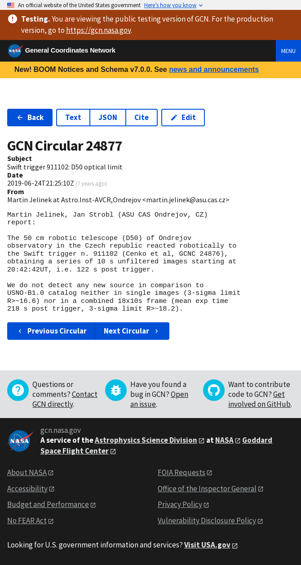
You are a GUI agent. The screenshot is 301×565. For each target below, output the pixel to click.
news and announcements (214, 69)
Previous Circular (51, 331)
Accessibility (27, 489)
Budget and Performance (48, 504)
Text (73, 117)
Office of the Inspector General (207, 489)
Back (30, 117)
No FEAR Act (27, 520)
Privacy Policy (180, 504)
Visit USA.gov (207, 545)
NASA (224, 440)
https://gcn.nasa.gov (98, 30)
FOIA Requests (181, 472)
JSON (107, 117)
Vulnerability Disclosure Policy (207, 520)
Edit (183, 117)
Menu (288, 51)
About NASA (27, 472)
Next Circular (132, 331)
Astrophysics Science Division (146, 440)
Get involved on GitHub (259, 399)
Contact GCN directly (64, 399)
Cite (141, 117)
